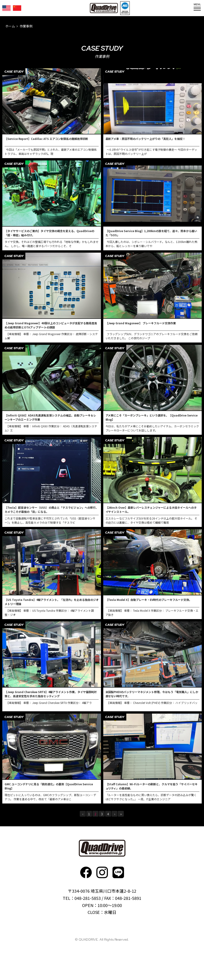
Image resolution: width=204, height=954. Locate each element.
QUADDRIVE (103, 8)
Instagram (102, 872)
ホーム (10, 26)
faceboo (86, 872)
